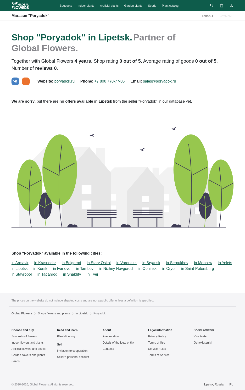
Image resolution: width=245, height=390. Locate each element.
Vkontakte (200, 336)
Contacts (108, 349)
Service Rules (157, 349)
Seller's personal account (73, 357)
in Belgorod (71, 263)
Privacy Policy (157, 336)
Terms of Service (158, 355)
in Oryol (168, 269)
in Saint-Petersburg (197, 269)
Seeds (152, 5)
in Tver (93, 274)
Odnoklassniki (203, 342)
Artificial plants (109, 5)
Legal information (160, 330)
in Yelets (225, 263)
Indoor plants (86, 5)
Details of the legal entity (118, 342)
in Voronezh (126, 263)
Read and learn (67, 330)
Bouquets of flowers (24, 336)
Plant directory (66, 336)
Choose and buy (22, 330)
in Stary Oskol (99, 263)
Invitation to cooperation (72, 350)
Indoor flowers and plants (27, 342)
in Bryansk (151, 263)
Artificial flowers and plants (28, 349)
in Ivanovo (61, 269)
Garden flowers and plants (28, 355)
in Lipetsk (19, 269)
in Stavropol (21, 274)
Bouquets (66, 5)
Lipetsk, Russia (213, 384)
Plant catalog (170, 5)
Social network (204, 330)
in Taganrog (47, 274)
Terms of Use (156, 342)
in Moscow (203, 263)
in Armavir (19, 263)
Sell (59, 344)
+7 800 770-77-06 (109, 81)
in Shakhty (72, 274)
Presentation (111, 336)
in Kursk (40, 269)
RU (231, 384)
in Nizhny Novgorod (116, 269)
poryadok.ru (64, 81)
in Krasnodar (45, 263)
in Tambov (85, 269)
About (107, 330)
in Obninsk (148, 269)
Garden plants (133, 5)
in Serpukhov (177, 263)
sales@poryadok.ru (159, 81)
